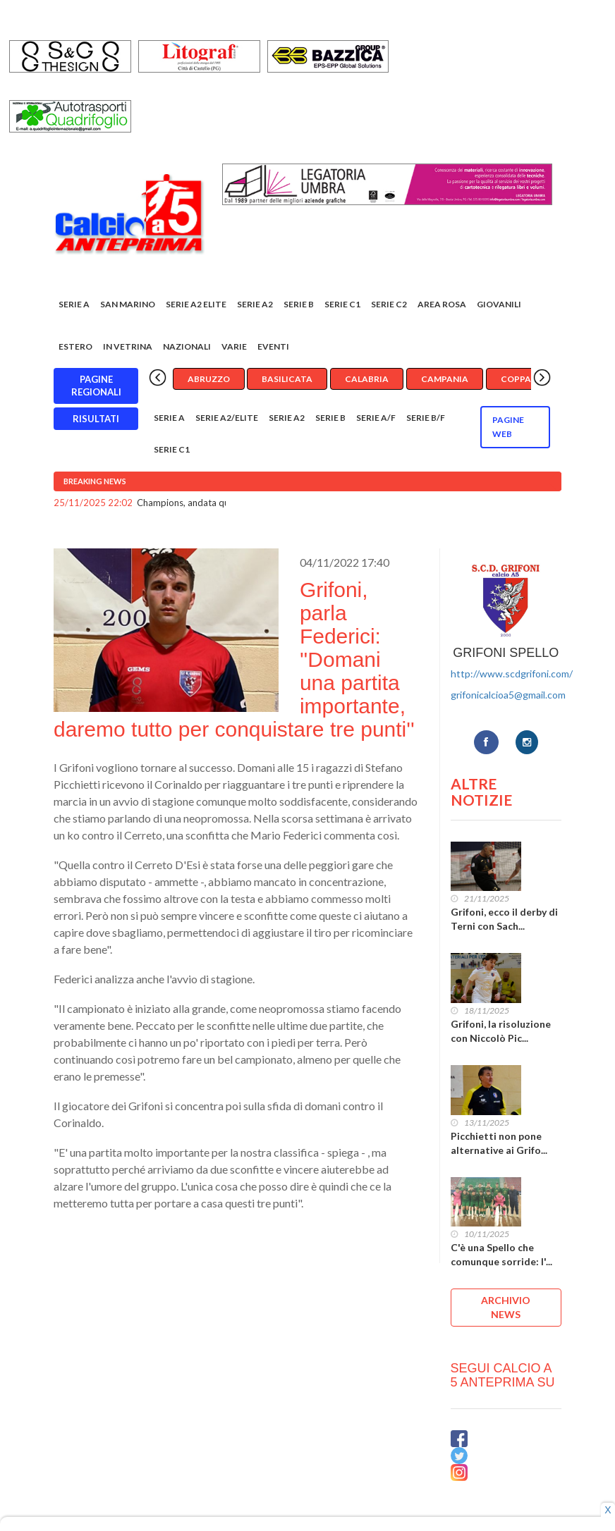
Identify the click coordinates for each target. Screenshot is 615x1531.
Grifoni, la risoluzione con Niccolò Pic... (501, 1031)
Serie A (74, 304)
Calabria (367, 379)
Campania (444, 379)
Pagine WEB (508, 426)
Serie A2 (255, 304)
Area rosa (442, 304)
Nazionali (187, 346)
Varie (234, 346)
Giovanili (499, 304)
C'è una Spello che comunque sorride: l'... (501, 1254)
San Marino (127, 304)
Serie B (299, 304)
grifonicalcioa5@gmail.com (508, 695)
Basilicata (287, 379)
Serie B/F (425, 417)
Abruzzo (209, 379)
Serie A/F (376, 417)
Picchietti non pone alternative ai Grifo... (499, 1143)
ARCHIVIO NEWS (505, 1307)
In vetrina (127, 346)
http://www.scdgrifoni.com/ (512, 674)
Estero (75, 346)
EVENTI (273, 346)
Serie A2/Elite (226, 417)
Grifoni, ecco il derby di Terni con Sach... (504, 919)
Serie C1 (342, 304)
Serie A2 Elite (196, 304)
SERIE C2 (389, 304)
